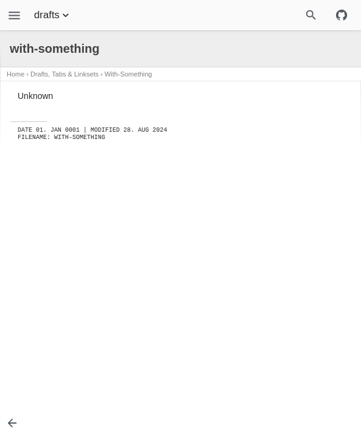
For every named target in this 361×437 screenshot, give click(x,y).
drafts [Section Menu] (53, 15)
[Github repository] (341, 15)
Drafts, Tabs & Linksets (64, 74)
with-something (128, 74)
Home (15, 74)
